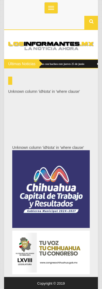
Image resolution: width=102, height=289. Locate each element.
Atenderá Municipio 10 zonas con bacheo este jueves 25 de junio (46, 63)
